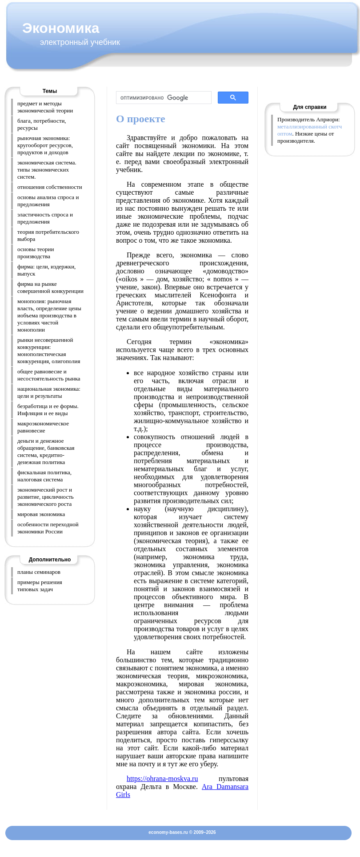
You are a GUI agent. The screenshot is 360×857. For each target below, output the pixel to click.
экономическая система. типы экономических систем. (46, 169)
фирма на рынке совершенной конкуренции (50, 287)
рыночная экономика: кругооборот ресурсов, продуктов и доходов (45, 145)
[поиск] (162, 98)
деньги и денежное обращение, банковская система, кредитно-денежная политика (46, 451)
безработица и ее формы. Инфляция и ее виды (48, 409)
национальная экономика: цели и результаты (48, 392)
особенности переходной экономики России (48, 528)
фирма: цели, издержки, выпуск (46, 270)
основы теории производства (35, 253)
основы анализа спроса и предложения (48, 201)
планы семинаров (38, 572)
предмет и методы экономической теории (45, 107)
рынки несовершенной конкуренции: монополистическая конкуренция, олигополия (48, 350)
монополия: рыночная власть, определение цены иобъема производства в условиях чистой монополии (49, 315)
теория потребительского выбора (48, 235)
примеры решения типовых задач (39, 586)
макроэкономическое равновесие (43, 427)
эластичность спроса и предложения (45, 218)
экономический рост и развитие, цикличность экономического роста (45, 496)
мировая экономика (41, 514)
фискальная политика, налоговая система (44, 476)
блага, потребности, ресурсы (41, 124)
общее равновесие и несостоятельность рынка (48, 375)
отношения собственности (49, 187)
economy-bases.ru (168, 832)
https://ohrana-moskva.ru (162, 778)
